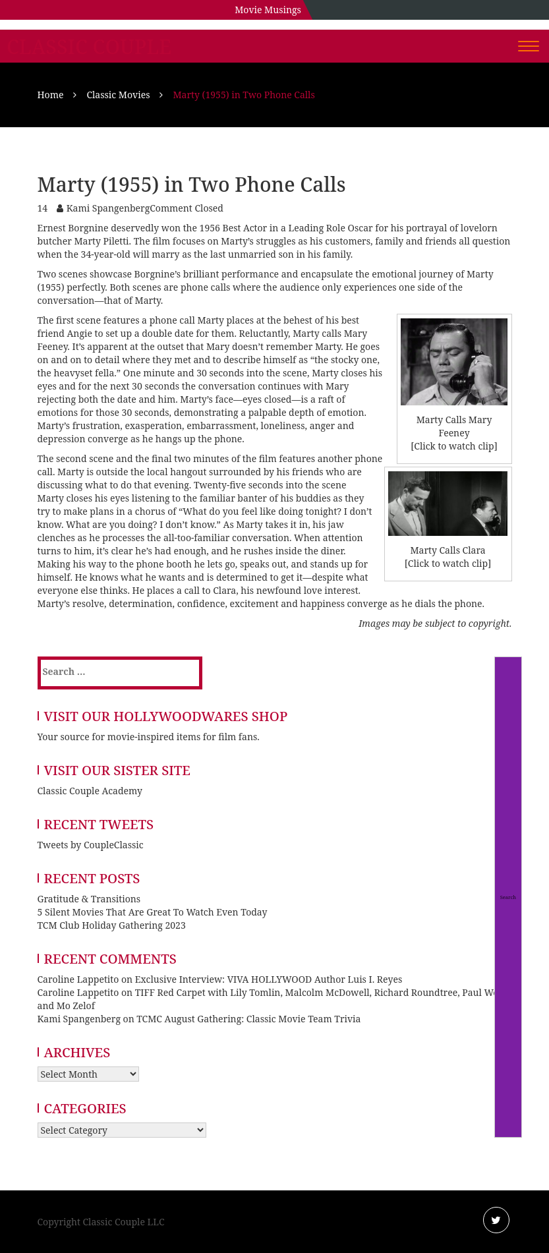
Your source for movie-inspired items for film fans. (149, 736)
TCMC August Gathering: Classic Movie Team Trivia (248, 1018)
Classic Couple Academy (90, 790)
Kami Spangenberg (108, 208)
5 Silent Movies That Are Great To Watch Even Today (153, 912)
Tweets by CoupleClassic (91, 844)
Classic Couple (89, 47)
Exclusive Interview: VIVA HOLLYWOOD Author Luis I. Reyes (269, 979)
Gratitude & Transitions (89, 898)
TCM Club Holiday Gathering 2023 (112, 925)
